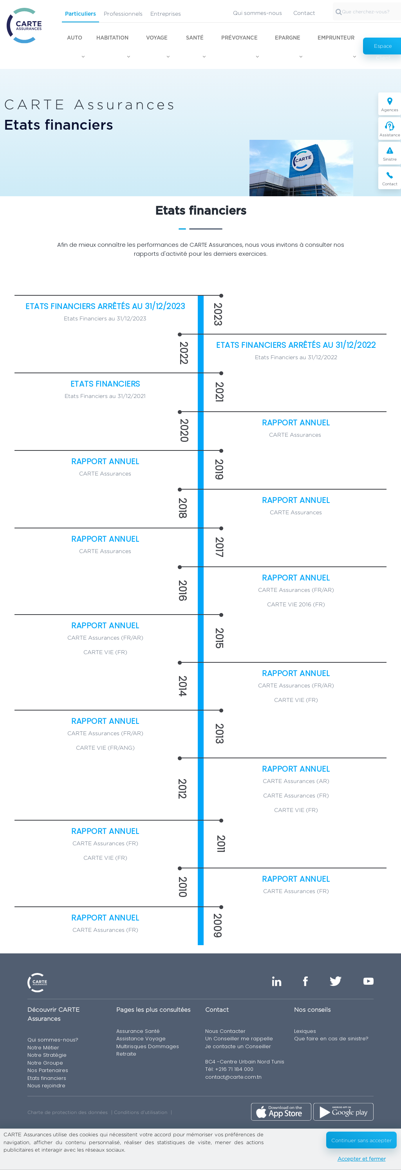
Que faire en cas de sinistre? (331, 1038)
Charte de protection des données (67, 1112)
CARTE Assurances (295, 435)
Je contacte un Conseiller (238, 1046)
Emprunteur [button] (336, 38)
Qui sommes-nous (257, 13)
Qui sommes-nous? (52, 1039)
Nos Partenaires (47, 1070)
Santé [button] (195, 38)
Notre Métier (43, 1047)
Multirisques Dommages (147, 1046)
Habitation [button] (112, 38)
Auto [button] (74, 38)
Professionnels (123, 13)
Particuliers (80, 14)
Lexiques (305, 1031)
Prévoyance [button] (239, 38)
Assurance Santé (138, 1031)
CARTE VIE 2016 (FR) (296, 604)
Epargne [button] (287, 38)
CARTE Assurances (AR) (296, 781)
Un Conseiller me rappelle (239, 1038)
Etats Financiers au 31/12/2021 (105, 396)
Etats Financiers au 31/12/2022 (296, 357)
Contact (304, 13)
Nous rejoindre (46, 1085)
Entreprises (165, 13)
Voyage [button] (157, 38)
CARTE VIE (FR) (105, 652)
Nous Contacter (225, 1031)
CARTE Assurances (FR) (296, 795)
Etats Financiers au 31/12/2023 (105, 318)
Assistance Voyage (141, 1038)
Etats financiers (46, 1078)
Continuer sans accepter (361, 1140)
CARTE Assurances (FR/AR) (296, 590)
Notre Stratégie (47, 1055)
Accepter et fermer (362, 1158)
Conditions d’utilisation (140, 1112)
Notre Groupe (45, 1063)
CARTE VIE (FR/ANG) (105, 747)
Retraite (126, 1054)
